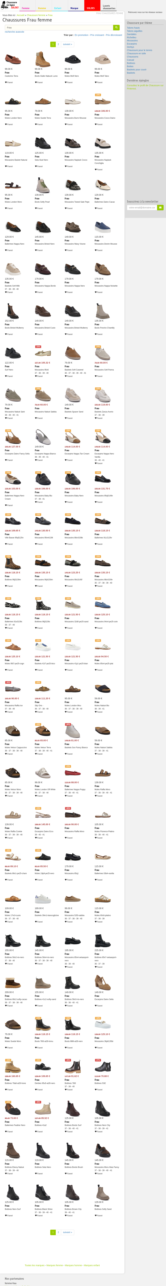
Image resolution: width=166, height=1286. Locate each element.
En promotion (81, 35)
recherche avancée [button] (14, 32)
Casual (130, 60)
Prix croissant (97, 35)
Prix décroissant (114, 35)
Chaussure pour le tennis (139, 50)
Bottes (130, 66)
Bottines (131, 63)
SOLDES (92, 8)
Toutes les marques (34, 1265)
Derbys (130, 47)
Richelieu (131, 37)
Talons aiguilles (134, 31)
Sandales (131, 34)
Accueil (20, 15)
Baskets (131, 73)
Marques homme (73, 1265)
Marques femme (55, 1265)
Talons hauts (133, 27)
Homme (43, 8)
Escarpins (132, 43)
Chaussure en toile (136, 53)
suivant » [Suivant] (67, 44)
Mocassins (132, 40)
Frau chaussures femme (109, 13)
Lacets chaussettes (109, 7)
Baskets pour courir (137, 69)
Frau (50, 15)
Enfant (59, 8)
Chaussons (132, 56)
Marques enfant (92, 1265)
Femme (27, 8)
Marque (75, 8)
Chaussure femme (36, 15)
